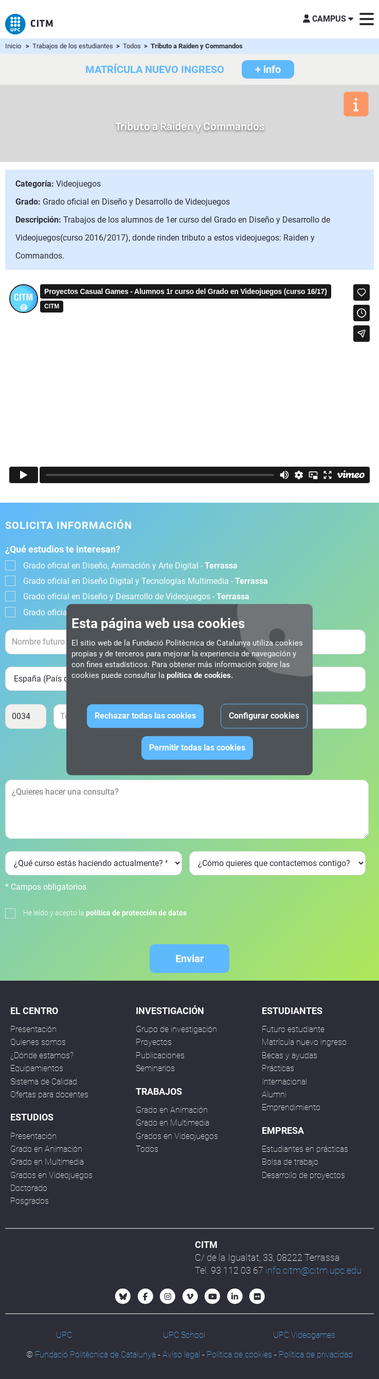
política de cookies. (200, 675)
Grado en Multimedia (47, 1162)
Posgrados (29, 1201)
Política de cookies (239, 1354)
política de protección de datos (136, 913)
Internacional (284, 1082)
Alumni (274, 1094)
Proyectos (154, 1042)
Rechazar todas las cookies (145, 716)
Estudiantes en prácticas (305, 1149)
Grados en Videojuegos (51, 1175)
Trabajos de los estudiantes (73, 46)
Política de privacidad (316, 1354)
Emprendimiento (291, 1107)
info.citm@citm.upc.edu (313, 1270)
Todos (132, 46)
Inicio (13, 46)
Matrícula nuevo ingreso (304, 1042)
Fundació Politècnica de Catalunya (95, 1354)
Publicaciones (160, 1055)
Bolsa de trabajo (290, 1162)
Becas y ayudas (289, 1055)
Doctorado (28, 1188)
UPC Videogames (304, 1335)
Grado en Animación (46, 1149)
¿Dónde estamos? (42, 1055)
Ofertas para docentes (49, 1094)
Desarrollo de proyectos (303, 1175)
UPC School (184, 1335)
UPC (64, 1335)
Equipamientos (36, 1068)
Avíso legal (181, 1354)
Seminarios (155, 1068)
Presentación (33, 1029)
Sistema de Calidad (43, 1082)
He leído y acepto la (105, 913)
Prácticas (278, 1068)
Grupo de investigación (176, 1029)
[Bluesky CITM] (123, 1296)
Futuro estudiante (293, 1029)
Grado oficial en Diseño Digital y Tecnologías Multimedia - (145, 581)
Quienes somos (38, 1042)
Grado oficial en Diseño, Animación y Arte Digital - (130, 566)
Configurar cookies (264, 716)
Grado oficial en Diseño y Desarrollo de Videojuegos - (136, 596)
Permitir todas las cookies (197, 747)
